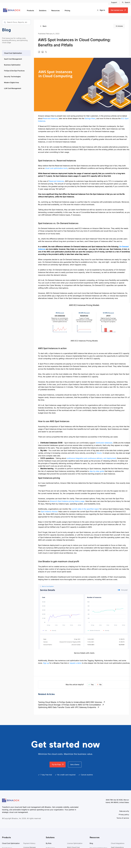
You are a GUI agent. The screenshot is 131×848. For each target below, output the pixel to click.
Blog (91, 843)
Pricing (67, 10)
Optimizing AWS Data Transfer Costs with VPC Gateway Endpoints (68, 707)
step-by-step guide (96, 471)
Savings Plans (90, 118)
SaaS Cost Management (13, 59)
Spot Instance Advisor (49, 511)
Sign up (46, 663)
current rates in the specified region (85, 509)
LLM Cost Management (12, 88)
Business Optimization (12, 65)
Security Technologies (12, 77)
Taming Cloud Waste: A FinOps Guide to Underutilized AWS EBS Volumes (71, 702)
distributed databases (104, 443)
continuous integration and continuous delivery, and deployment (91, 458)
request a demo (75, 663)
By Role (48, 843)
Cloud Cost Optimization (13, 53)
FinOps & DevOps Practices (14, 71)
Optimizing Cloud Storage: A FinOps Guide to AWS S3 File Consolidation (71, 705)
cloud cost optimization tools (56, 168)
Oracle (99, 453)
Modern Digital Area (11, 82)
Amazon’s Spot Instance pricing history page (67, 501)
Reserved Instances (50, 118)
